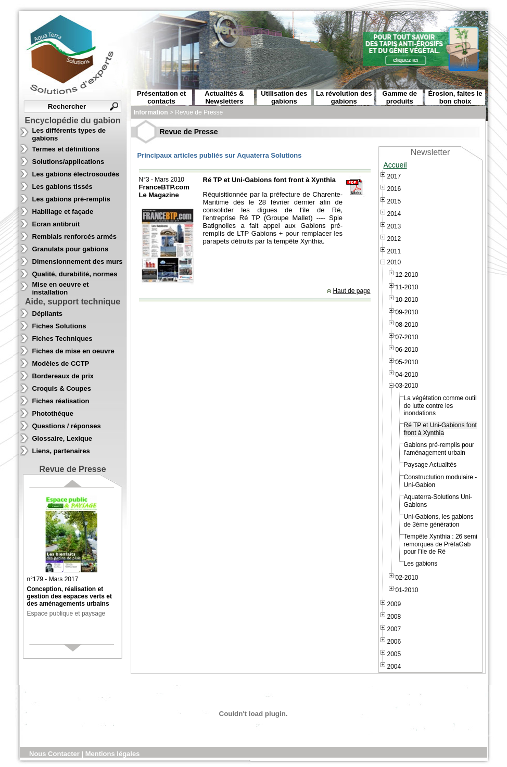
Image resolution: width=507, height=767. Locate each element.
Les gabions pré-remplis (71, 199)
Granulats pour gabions (70, 249)
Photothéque (52, 413)
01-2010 (407, 590)
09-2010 (407, 312)
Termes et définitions (66, 149)
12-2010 (407, 274)
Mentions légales (112, 754)
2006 (394, 641)
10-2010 (407, 299)
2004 (394, 666)
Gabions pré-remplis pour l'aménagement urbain (439, 448)
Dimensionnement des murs (77, 261)
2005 (394, 654)
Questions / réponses (66, 426)
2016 (394, 189)
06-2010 (407, 349)
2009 (394, 604)
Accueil (395, 165)
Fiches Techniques (62, 338)
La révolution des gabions (344, 97)
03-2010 (407, 385)
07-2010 (407, 337)
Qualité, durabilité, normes (75, 274)
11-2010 (407, 287)
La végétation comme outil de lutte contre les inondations (440, 405)
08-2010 (407, 324)
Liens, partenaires (61, 451)
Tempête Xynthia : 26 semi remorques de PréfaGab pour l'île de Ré (440, 544)
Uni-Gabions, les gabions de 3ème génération (439, 520)
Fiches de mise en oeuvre (73, 351)
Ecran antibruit (56, 224)
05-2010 (407, 362)
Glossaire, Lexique (62, 438)
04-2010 (407, 374)
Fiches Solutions (59, 326)
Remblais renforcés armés (74, 236)
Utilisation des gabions (284, 97)
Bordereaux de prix (63, 376)
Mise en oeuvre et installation (60, 288)
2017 (394, 176)
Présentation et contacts (161, 97)
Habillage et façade (63, 211)
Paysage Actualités (430, 464)
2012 (394, 238)
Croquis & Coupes (61, 388)
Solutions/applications (68, 161)
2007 (394, 629)
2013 (394, 226)
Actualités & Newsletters (224, 97)
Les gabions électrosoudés (76, 174)
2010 (394, 262)
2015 (394, 201)
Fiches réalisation (61, 401)
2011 (394, 251)
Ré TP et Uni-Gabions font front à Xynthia (440, 429)
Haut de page (351, 291)
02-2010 (407, 577)
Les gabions (421, 563)
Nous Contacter (55, 754)
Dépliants (47, 313)
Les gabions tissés (62, 186)
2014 (394, 214)
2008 (394, 616)
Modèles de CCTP (61, 363)
